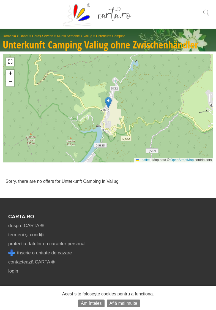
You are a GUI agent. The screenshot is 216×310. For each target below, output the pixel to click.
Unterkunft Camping (110, 36)
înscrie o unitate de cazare (40, 252)
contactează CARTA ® (31, 262)
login (13, 271)
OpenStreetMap (182, 160)
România (9, 36)
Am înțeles (91, 303)
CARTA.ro (21, 216)
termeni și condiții (26, 234)
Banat (24, 36)
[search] (206, 15)
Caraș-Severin (42, 36)
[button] (108, 102)
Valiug (87, 36)
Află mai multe (123, 303)
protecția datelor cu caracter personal (47, 243)
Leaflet (143, 160)
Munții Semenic (68, 36)
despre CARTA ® (26, 225)
